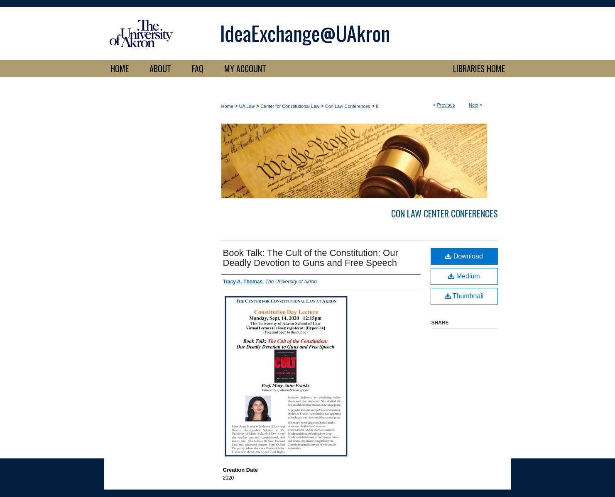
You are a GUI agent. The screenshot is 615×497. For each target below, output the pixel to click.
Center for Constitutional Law (289, 106)
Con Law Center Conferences (444, 213)
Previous (446, 104)
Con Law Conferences (347, 106)
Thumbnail (464, 296)
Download (464, 256)
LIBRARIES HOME (479, 68)
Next (473, 104)
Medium (464, 276)
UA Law (247, 106)
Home (227, 106)
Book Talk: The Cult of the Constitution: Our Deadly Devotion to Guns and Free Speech (310, 258)
